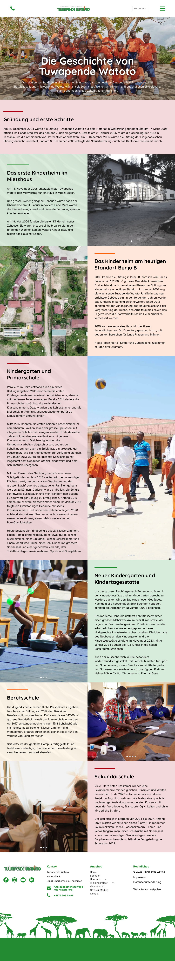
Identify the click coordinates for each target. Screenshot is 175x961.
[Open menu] (162, 8)
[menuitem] (109, 872)
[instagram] (14, 880)
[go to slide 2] (45, 351)
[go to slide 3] (134, 555)
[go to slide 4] (135, 756)
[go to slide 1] (131, 241)
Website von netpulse (147, 889)
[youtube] (23, 880)
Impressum (140, 877)
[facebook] (6, 880)
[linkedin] (31, 880)
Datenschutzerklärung (147, 882)
